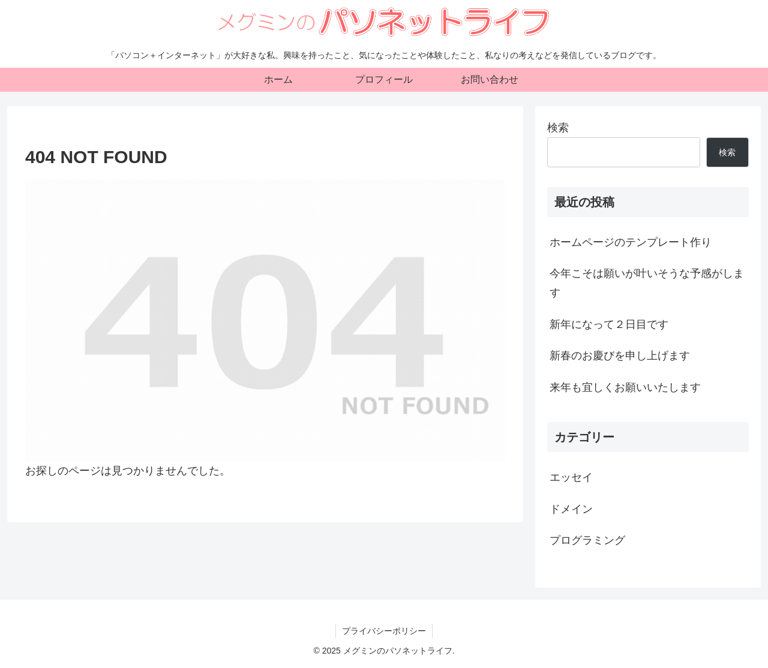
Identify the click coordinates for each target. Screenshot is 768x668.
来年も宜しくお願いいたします (625, 387)
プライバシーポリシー (384, 631)
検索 (558, 128)
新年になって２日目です (609, 324)
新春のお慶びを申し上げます (620, 356)
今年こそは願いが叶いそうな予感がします (647, 283)
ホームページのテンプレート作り (631, 242)
